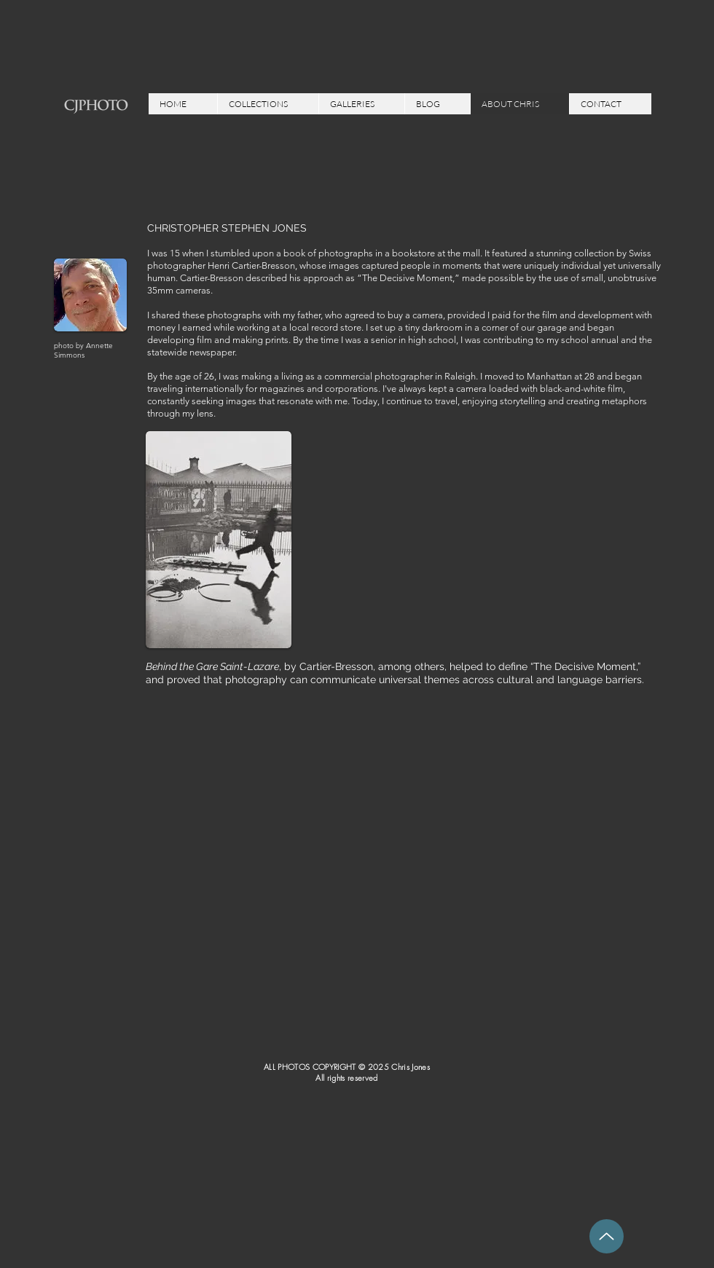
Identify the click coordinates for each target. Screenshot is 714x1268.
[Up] (606, 1236)
